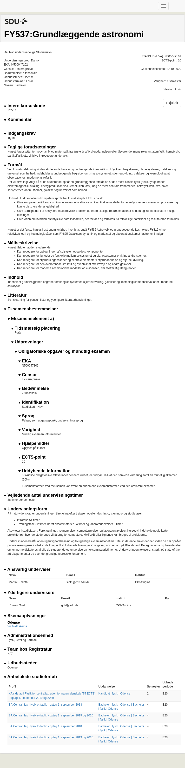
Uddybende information (44, 471)
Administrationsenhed (28, 635)
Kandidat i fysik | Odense (115, 693)
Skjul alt (172, 103)
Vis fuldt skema (17, 626)
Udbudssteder (20, 663)
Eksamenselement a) (30, 318)
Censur (27, 375)
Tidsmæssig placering (35, 328)
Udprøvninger (27, 342)
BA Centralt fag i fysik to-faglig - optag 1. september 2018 (45, 726)
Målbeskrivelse (21, 243)
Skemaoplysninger (25, 616)
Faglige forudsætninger (30, 147)
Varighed (29, 429)
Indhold (13, 277)
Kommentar (18, 119)
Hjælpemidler (33, 443)
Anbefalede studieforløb (30, 677)
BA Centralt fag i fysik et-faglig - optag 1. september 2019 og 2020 (51, 715)
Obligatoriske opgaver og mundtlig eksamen (62, 351)
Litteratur (15, 295)
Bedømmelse (33, 388)
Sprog (26, 416)
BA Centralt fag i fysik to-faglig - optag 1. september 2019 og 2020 (51, 737)
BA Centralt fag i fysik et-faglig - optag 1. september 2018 (45, 704)
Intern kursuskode (24, 106)
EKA (24, 361)
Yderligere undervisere (29, 592)
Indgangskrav (20, 133)
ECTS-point (32, 457)
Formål (13, 165)
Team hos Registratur (28, 649)
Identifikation (33, 402)
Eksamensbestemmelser (31, 309)
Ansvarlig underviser (27, 569)
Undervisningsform (25, 509)
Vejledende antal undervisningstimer (43, 495)
